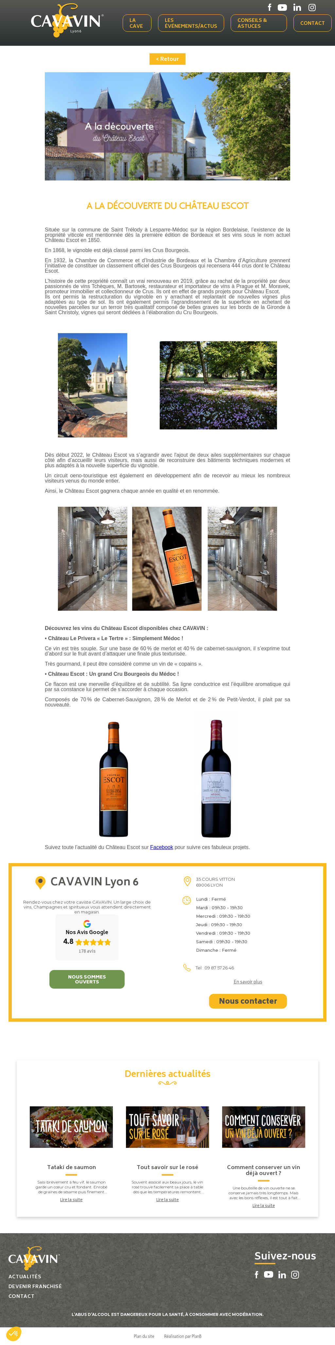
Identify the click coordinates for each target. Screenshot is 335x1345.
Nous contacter (248, 1002)
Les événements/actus (191, 24)
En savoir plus (248, 983)
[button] (14, 1334)
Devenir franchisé (35, 1287)
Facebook (161, 847)
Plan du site (144, 1336)
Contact (312, 24)
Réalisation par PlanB (183, 1336)
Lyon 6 (75, 32)
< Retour (167, 59)
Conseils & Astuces (252, 24)
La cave (136, 24)
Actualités (25, 1277)
